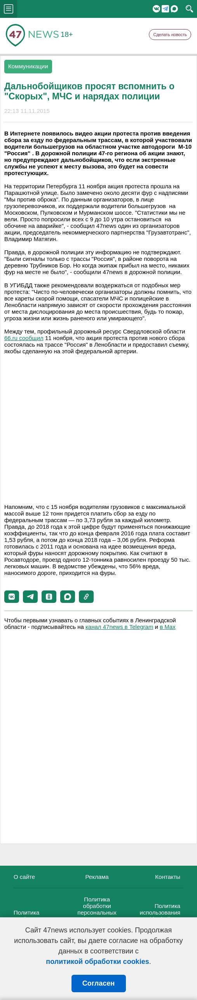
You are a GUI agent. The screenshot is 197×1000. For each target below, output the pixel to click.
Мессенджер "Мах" (174, 8)
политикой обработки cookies (97, 961)
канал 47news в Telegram (119, 626)
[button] (11, 596)
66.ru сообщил (24, 338)
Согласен (98, 983)
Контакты (167, 876)
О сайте (24, 876)
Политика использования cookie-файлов (160, 912)
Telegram (165, 8)
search (189, 9)
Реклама (96, 876)
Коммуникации (28, 66)
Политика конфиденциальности (43, 915)
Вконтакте (156, 8)
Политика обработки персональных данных (97, 909)
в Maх (167, 626)
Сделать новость (170, 34)
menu (8, 9)
